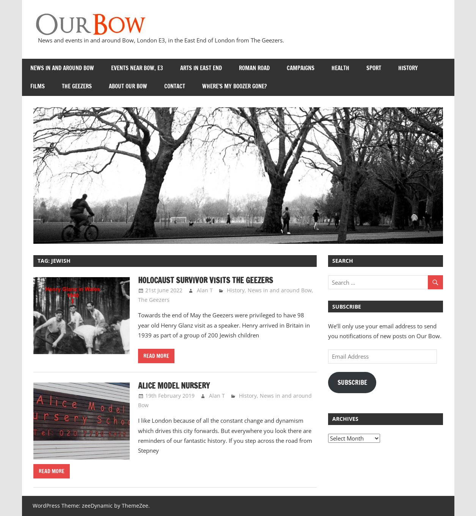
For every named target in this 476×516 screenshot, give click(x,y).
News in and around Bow (62, 68)
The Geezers (77, 86)
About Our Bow (128, 86)
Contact (174, 86)
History (408, 68)
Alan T (205, 290)
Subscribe (352, 382)
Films (37, 86)
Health (340, 68)
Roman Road (254, 68)
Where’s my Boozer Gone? (234, 86)
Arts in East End (201, 68)
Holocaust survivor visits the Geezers (205, 280)
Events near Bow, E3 (137, 68)
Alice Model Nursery (174, 385)
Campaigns (300, 68)
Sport (373, 68)
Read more (156, 356)
